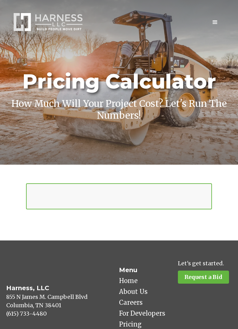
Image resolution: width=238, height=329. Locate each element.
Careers (131, 302)
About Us (133, 291)
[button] (215, 22)
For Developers (142, 313)
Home (128, 281)
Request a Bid (203, 277)
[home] (48, 22)
